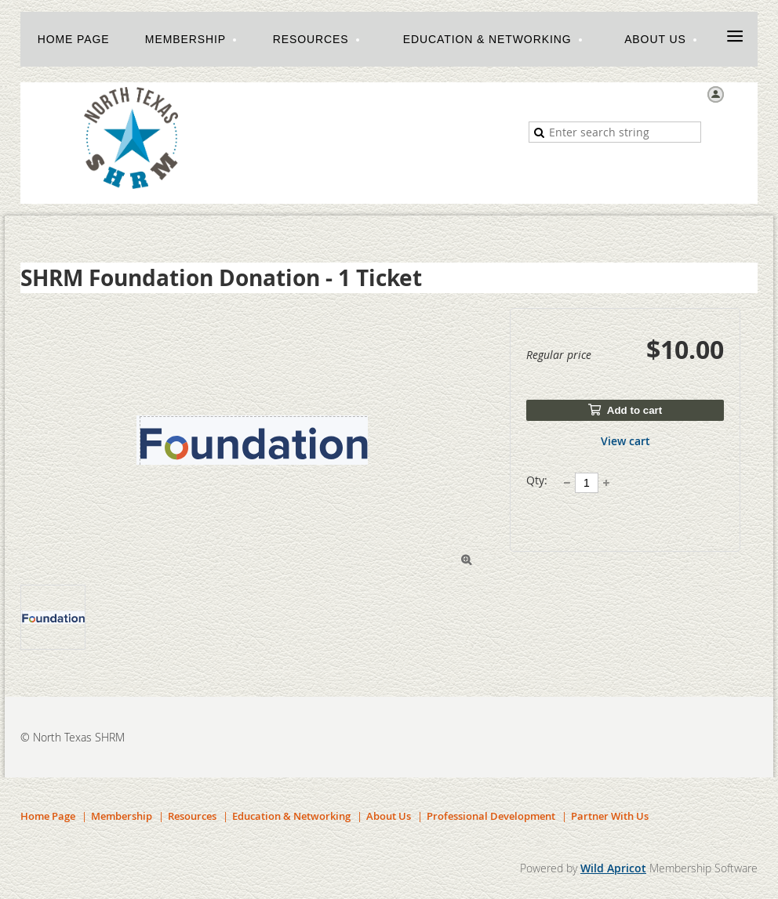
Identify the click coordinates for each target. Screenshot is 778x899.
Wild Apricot (613, 868)
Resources (192, 816)
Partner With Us (610, 816)
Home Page (47, 816)
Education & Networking (291, 816)
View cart (625, 440)
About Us (388, 816)
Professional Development (491, 816)
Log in (743, 93)
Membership (121, 816)
